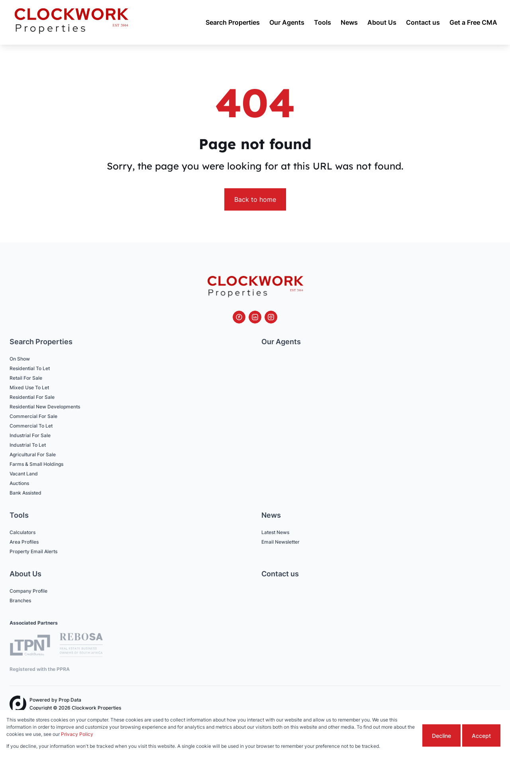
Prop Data (70, 700)
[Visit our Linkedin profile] (255, 317)
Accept (481, 735)
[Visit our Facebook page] (239, 317)
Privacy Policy (77, 734)
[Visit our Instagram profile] (271, 317)
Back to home (255, 199)
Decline (441, 735)
